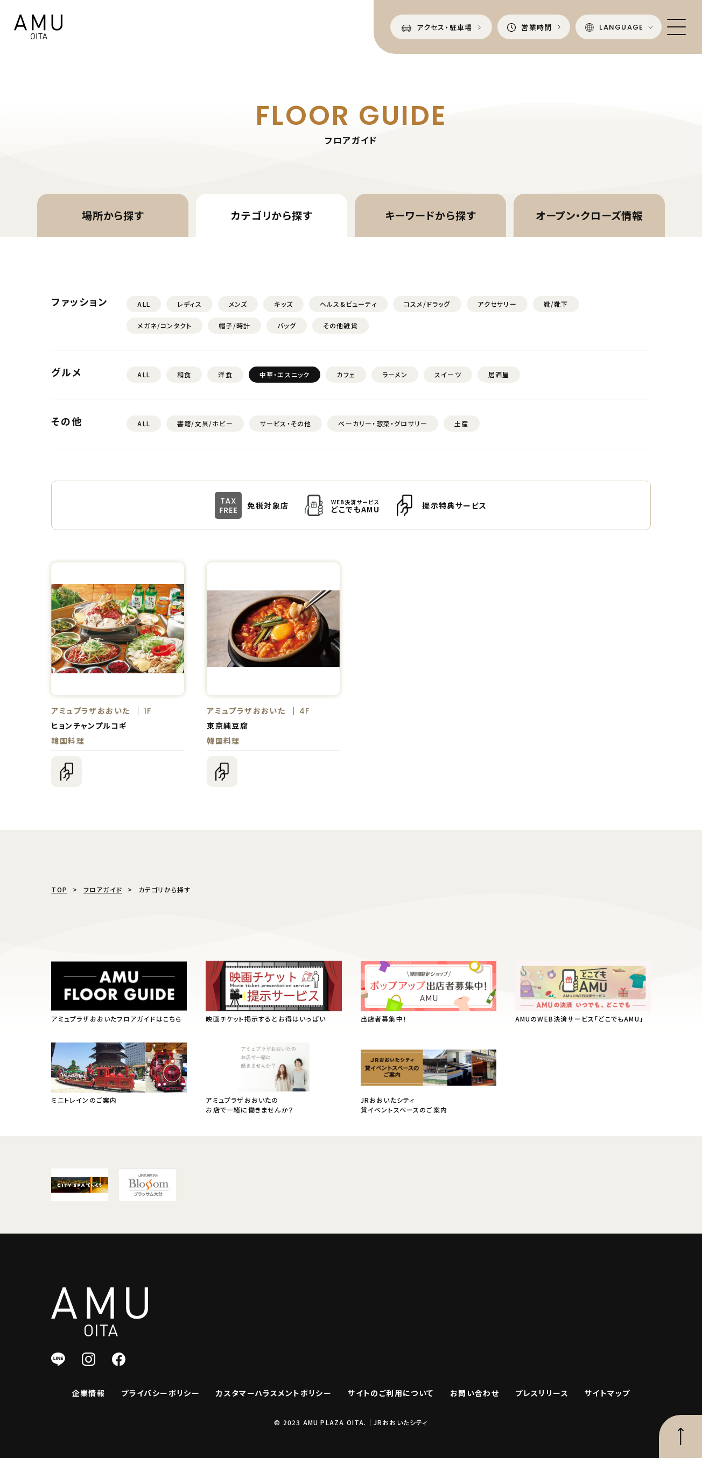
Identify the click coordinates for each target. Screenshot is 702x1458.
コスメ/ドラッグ (427, 303)
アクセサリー (497, 303)
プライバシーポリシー (160, 1392)
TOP (59, 889)
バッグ (286, 325)
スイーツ (447, 374)
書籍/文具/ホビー (205, 423)
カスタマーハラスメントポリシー (274, 1392)
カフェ (345, 374)
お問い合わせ (474, 1392)
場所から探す (113, 215)
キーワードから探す (430, 215)
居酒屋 (499, 374)
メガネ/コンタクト (164, 325)
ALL (143, 303)
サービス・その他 (286, 423)
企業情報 (89, 1392)
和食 (184, 374)
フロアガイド (102, 889)
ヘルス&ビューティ (348, 303)
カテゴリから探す (271, 215)
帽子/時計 (234, 325)
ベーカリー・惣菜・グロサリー (382, 423)
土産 (461, 423)
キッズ (283, 303)
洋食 (225, 374)
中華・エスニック (284, 374)
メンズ (238, 303)
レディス (189, 303)
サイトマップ (607, 1392)
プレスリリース (541, 1392)
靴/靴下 (556, 303)
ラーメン (395, 374)
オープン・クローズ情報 (589, 215)
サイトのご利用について (390, 1392)
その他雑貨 (340, 325)
